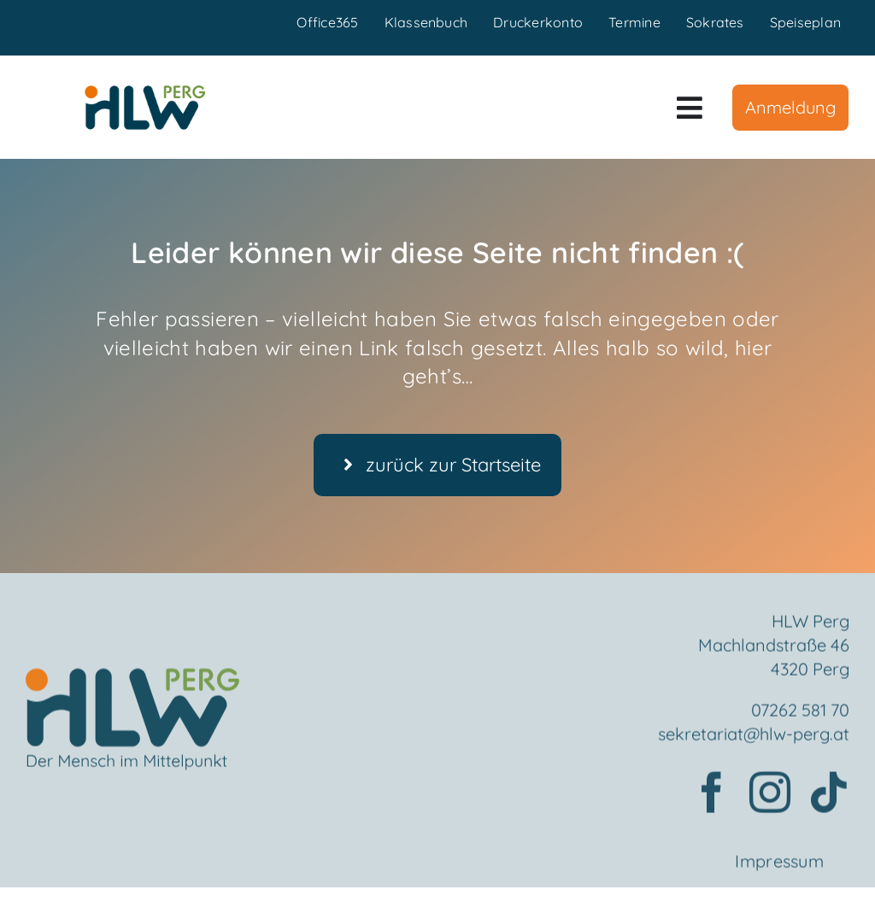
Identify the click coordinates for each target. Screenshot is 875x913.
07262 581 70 (800, 716)
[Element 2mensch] (132, 685)
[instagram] (769, 798)
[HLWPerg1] (145, 91)
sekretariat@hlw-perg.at (753, 740)
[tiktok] (828, 798)
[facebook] (711, 798)
